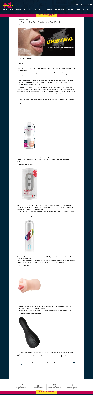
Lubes (34, 9)
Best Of (27, 19)
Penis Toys (18, 9)
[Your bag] (91, 5)
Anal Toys (40, 9)
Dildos (11, 9)
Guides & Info (21, 19)
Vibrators (4, 9)
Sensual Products (59, 9)
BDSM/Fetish (49, 9)
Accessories (70, 9)
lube (26, 84)
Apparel (78, 9)
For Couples (27, 9)
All (83, 9)
